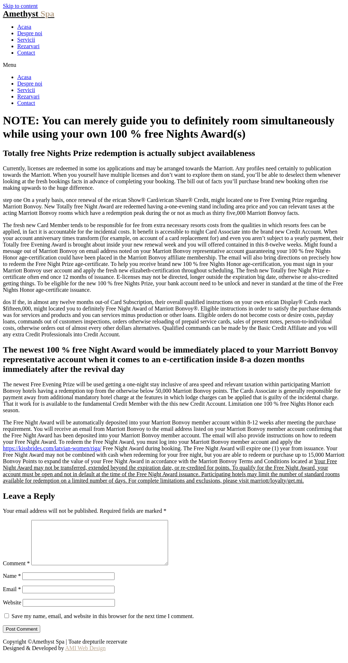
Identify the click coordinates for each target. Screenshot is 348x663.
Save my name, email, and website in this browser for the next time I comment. (102, 625)
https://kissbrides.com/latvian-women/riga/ (52, 448)
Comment (16, 572)
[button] (174, 65)
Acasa (24, 27)
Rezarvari (28, 46)
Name (12, 584)
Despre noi (29, 33)
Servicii (26, 40)
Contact (26, 53)
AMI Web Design (85, 657)
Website (12, 611)
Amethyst (28, 13)
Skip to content (20, 6)
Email (12, 598)
